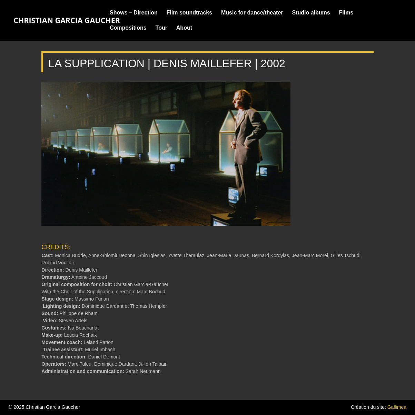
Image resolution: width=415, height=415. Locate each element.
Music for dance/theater (252, 13)
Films (346, 13)
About (184, 28)
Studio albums (311, 13)
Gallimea (396, 407)
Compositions (128, 28)
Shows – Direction (134, 13)
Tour (161, 28)
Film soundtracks (189, 13)
